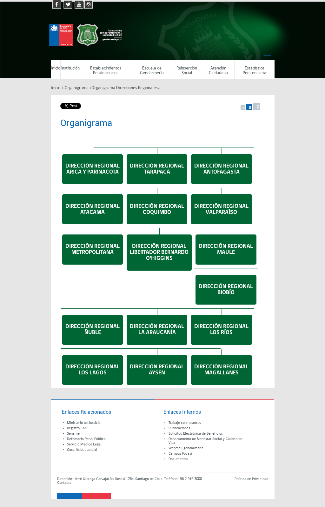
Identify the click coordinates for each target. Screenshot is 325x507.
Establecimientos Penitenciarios (105, 71)
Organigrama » (78, 88)
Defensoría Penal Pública (86, 439)
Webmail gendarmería (186, 448)
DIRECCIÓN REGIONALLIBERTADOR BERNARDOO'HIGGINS (159, 252)
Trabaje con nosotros (185, 423)
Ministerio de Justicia (84, 423)
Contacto (64, 483)
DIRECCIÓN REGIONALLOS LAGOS (92, 370)
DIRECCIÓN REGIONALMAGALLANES (221, 370)
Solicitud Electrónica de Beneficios (196, 434)
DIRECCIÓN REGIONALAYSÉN (157, 370)
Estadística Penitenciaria (254, 71)
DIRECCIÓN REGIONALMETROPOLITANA (92, 249)
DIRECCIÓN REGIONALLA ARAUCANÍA (157, 330)
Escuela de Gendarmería (152, 71)
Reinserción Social (186, 71)
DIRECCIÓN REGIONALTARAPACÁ (157, 169)
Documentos (178, 459)
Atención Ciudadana (218, 71)
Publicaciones (179, 428)
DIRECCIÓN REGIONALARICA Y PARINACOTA (92, 169)
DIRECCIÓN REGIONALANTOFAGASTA (221, 169)
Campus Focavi (180, 454)
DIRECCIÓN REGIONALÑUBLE (92, 330)
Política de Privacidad (251, 479)
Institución (70, 68)
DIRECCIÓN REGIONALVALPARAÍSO (221, 209)
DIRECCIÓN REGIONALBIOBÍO (226, 290)
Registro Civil (77, 428)
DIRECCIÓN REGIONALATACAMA (92, 209)
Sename (73, 434)
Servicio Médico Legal (84, 444)
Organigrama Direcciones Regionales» (125, 88)
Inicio (55, 68)
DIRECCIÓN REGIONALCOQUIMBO (157, 209)
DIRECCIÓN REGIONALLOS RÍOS (221, 330)
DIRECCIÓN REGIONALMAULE (226, 249)
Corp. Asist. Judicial (82, 450)
